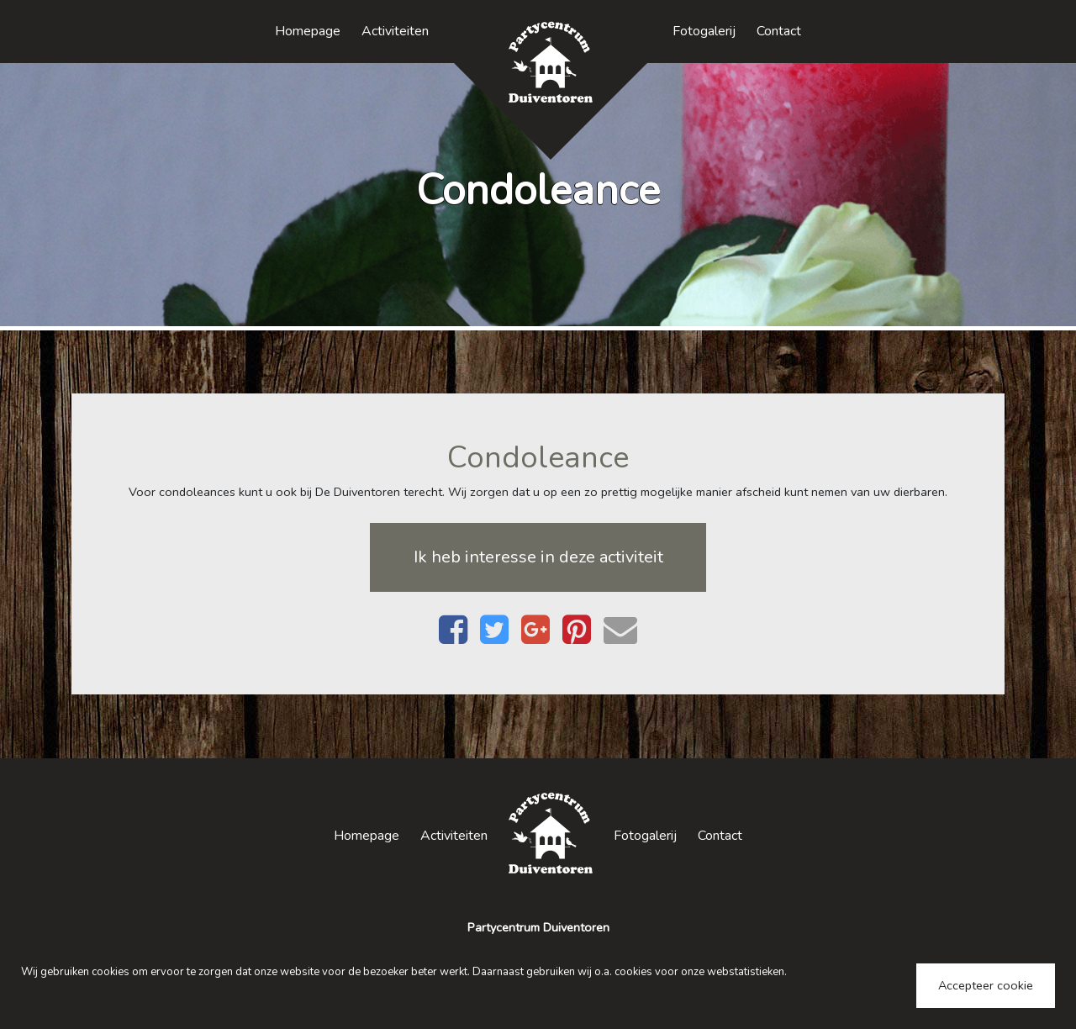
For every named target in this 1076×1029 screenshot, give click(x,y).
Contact (779, 31)
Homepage (307, 31)
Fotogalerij (704, 31)
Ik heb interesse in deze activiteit (538, 557)
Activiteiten (395, 31)
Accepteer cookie (985, 985)
